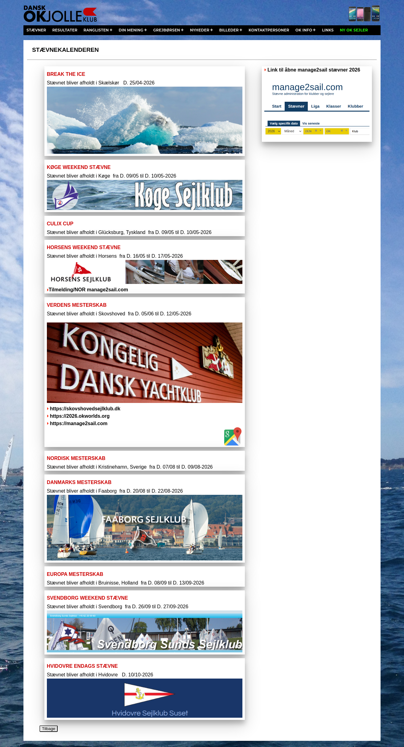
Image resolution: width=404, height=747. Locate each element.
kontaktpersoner (269, 30)
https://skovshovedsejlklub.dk (85, 408)
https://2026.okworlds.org (80, 416)
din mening (131, 30)
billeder (229, 30)
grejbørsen (166, 30)
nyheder (199, 30)
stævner (36, 30)
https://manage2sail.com (79, 423)
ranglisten (96, 30)
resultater (64, 30)
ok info (303, 30)
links (328, 30)
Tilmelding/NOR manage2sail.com (87, 289)
